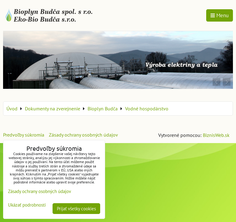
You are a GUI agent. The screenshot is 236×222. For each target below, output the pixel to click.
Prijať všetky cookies (76, 209)
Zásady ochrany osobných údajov (83, 135)
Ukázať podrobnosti (27, 205)
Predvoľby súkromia (23, 135)
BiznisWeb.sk (216, 135)
